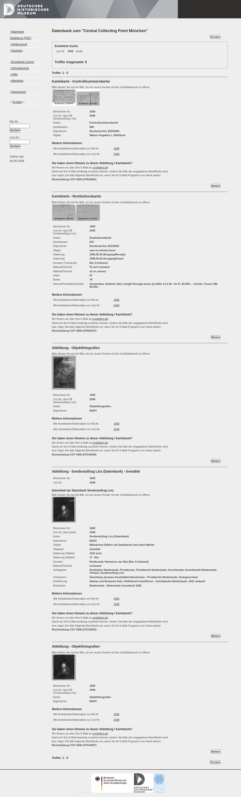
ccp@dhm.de (100, 167)
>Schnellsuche (19, 68)
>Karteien (16, 50)
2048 (116, 154)
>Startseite (17, 32)
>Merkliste (16, 81)
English (17, 102)
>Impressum (18, 92)
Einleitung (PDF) (20, 38)
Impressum (120, 791)
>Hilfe (14, 74)
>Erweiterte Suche (22, 62)
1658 (116, 148)
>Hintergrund (18, 44)
